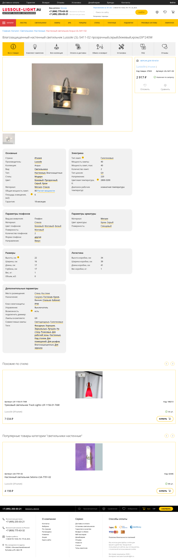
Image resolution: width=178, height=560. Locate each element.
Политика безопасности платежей (122, 537)
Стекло (46, 187)
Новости (78, 542)
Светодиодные (42, 321)
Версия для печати (149, 61)
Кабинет (56, 300)
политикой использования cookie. (123, 549)
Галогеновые (107, 158)
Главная (6, 31)
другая (38, 237)
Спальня (47, 300)
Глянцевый (106, 226)
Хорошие (50, 325)
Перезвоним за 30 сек (102, 8)
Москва (64, 8)
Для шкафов (54, 341)
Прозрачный (51, 180)
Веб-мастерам (80, 534)
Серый (38, 183)
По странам (46, 529)
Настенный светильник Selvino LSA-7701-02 (28, 477)
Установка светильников (84, 526)
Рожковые (46, 332)
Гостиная (47, 297)
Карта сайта (46, 540)
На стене (45, 293)
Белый (58, 226)
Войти (173, 2)
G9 (102, 172)
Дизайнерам (94, 2)
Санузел (38, 297)
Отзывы (60, 2)
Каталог (8, 22)
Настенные (39, 31)
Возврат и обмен (81, 532)
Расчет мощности (46, 190)
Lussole (38, 161)
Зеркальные (41, 328)
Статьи (78, 545)
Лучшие (52, 328)
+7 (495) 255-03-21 (67, 14)
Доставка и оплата (10, 2)
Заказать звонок (32, 509)
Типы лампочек (81, 548)
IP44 (37, 303)
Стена (37, 293)
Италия (38, 158)
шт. (146, 508)
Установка (76, 2)
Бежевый (39, 180)
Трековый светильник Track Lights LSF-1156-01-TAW (32, 404)
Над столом (40, 338)
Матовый (49, 226)
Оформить (166, 509)
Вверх (37, 240)
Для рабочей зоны (45, 334)
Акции (44, 537)
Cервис (79, 518)
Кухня (56, 297)
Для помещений (43, 340)
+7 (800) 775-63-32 (67, 11)
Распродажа (46, 532)
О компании (49, 518)
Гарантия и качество (83, 529)
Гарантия (30, 2)
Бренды (110, 2)
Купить (165, 419)
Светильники (26, 31)
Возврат (46, 2)
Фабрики (45, 526)
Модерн (39, 176)
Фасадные (40, 325)
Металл (38, 187)
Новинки (45, 534)
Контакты (126, 2)
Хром (44, 183)
